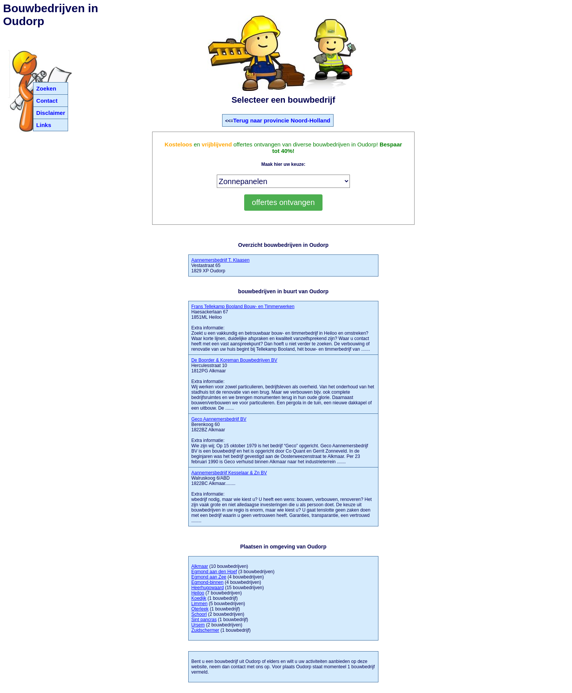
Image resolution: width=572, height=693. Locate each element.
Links (43, 125)
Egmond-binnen (207, 582)
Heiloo (197, 593)
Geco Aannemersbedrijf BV (218, 419)
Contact (46, 100)
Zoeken (46, 88)
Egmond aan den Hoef (214, 571)
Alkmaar (199, 566)
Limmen (199, 603)
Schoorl (199, 614)
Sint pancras (204, 619)
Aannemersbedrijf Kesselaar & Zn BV (229, 472)
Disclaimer (50, 113)
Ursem (198, 625)
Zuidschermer (205, 630)
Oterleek (199, 609)
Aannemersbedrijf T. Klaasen (220, 260)
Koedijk (198, 598)
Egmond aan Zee (208, 577)
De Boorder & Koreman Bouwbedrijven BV (234, 360)
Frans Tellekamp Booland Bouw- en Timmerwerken (242, 306)
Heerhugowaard (207, 587)
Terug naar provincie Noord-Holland (281, 120)
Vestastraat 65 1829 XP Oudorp (220, 265)
